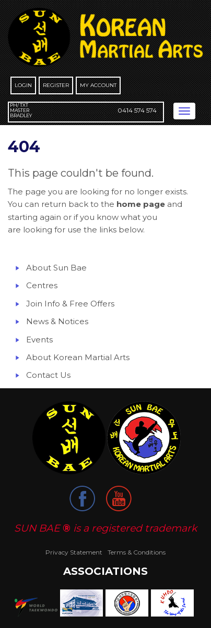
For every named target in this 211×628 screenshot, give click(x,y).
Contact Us (48, 375)
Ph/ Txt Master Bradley (21, 110)
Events (39, 339)
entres (44, 285)
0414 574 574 (137, 110)
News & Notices (57, 321)
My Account (98, 85)
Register (56, 85)
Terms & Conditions (137, 552)
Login (23, 85)
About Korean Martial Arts (78, 357)
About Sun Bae (56, 268)
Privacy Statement (73, 552)
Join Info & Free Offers (70, 304)
